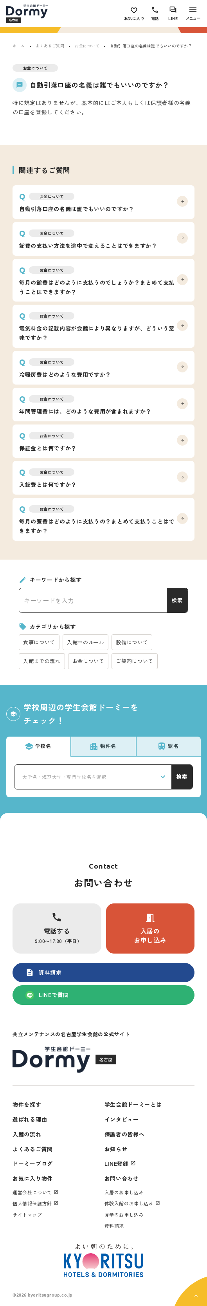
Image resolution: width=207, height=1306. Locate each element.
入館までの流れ (42, 661)
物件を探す (27, 1104)
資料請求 (43, 972)
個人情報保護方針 (32, 1203)
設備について (132, 642)
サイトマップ (27, 1214)
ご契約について (134, 661)
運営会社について (32, 1192)
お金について (87, 46)
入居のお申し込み (150, 928)
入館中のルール (85, 642)
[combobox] (92, 777)
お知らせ (116, 1149)
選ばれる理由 (30, 1119)
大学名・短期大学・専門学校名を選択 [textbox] (64, 776)
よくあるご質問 (50, 46)
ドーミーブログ (33, 1163)
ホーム (19, 46)
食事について (39, 642)
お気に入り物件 (33, 1178)
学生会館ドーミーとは (133, 1104)
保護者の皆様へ (124, 1134)
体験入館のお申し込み (129, 1203)
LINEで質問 (47, 995)
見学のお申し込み (124, 1214)
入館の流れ (27, 1134)
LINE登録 (116, 1163)
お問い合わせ (121, 1178)
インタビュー (121, 1119)
